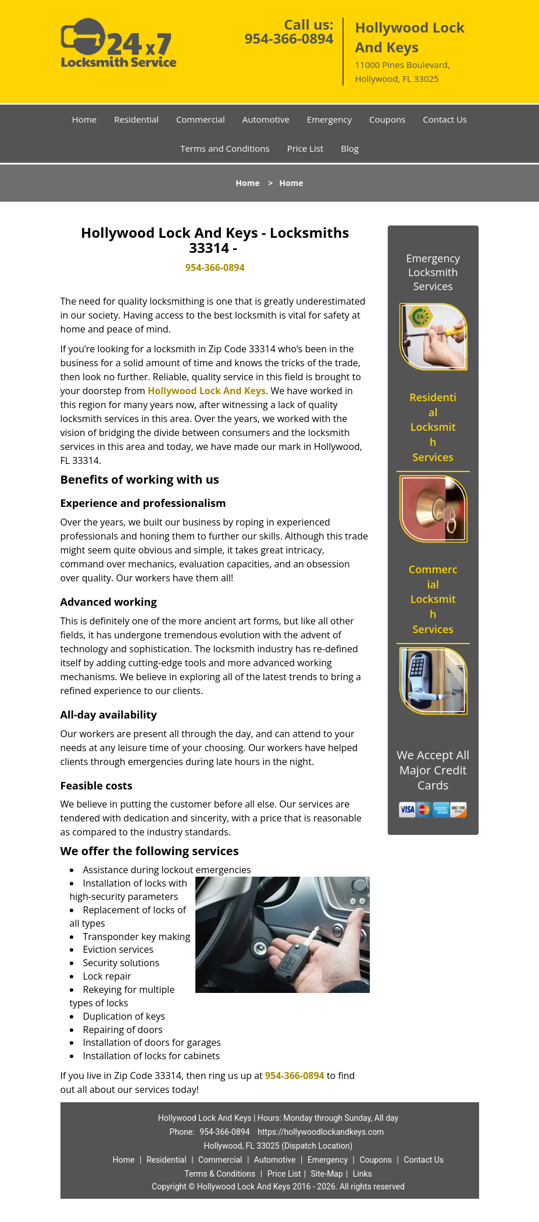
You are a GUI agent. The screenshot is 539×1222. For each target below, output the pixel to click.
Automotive (266, 119)
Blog (350, 148)
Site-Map (327, 1173)
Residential (136, 119)
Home (84, 119)
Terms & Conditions (219, 1173)
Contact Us (445, 119)
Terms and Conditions (225, 148)
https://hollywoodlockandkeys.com (321, 1132)
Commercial (200, 119)
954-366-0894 (289, 38)
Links (362, 1173)
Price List (305, 148)
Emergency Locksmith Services (433, 272)
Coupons (387, 119)
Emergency (329, 119)
